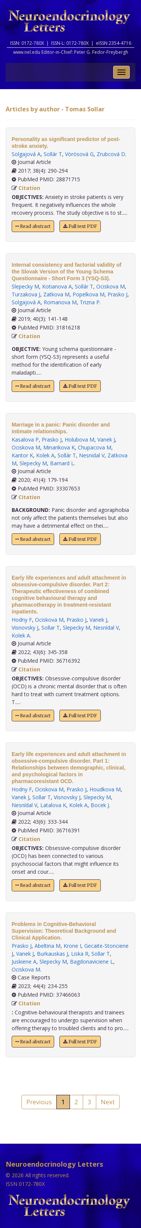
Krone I (72, 945)
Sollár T (53, 154)
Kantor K (22, 455)
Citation (29, 187)
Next (108, 1101)
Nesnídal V (106, 627)
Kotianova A (57, 286)
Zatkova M (56, 294)
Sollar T (50, 627)
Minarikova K (59, 447)
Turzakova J (26, 294)
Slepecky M (25, 286)
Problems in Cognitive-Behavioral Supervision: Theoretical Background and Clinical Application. (64, 931)
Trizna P (90, 302)
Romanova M (60, 302)
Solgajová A (26, 154)
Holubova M (79, 439)
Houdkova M (105, 789)
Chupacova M (94, 447)
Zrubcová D (111, 154)
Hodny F (22, 619)
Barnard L (62, 463)
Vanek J (106, 439)
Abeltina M (48, 945)
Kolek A (45, 455)
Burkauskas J (52, 953)
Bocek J (100, 805)
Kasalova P (25, 439)
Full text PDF (80, 226)
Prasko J (117, 294)
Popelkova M (89, 294)
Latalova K (53, 805)
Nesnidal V (92, 455)
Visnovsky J (25, 627)
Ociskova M (110, 286)
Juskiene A (24, 961)
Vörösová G (79, 154)
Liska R (79, 953)
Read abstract (32, 226)
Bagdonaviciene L (91, 961)
